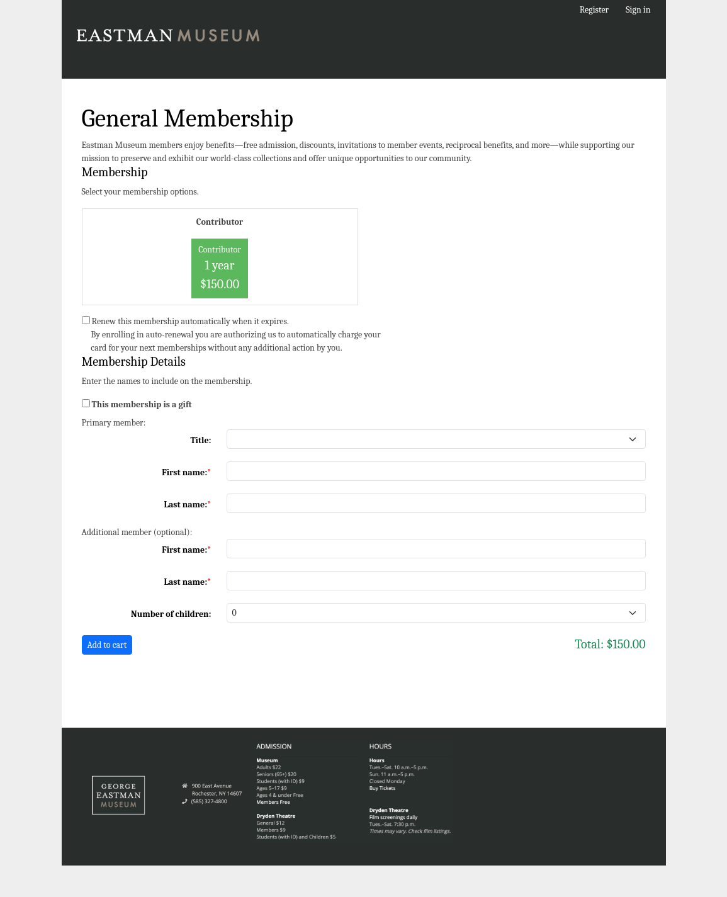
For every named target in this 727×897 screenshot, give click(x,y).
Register (594, 9)
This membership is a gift (142, 404)
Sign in (638, 9)
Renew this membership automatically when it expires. (190, 321)
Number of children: (171, 614)
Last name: (185, 504)
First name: (184, 472)
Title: (200, 440)
